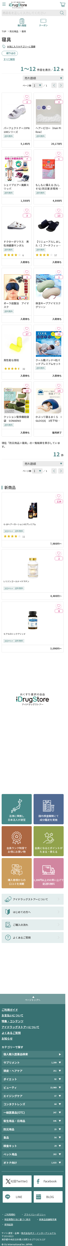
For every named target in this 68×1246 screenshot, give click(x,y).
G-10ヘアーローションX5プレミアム (20, 524)
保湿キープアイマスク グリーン (49, 305)
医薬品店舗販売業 (48, 1219)
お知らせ (7, 1038)
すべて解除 (9, 59)
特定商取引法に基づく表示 (17, 1219)
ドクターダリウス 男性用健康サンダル (16, 243)
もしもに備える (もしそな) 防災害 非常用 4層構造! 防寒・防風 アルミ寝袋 (48, 187)
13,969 (53, 1087)
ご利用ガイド (10, 1010)
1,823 (53, 1162)
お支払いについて (12, 1015)
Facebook (50, 1181)
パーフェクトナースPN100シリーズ (17, 129)
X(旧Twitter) (19, 1181)
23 (55, 1129)
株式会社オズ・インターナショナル (38, 1233)
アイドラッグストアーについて (20, 1027)
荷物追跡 (8, 1224)
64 (55, 1104)
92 (55, 1079)
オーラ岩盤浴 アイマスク (16, 305)
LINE (19, 1197)
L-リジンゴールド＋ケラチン (16, 581)
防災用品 (14, 31)
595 (54, 1120)
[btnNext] (61, 85)
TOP (4, 31)
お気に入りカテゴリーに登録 (21, 46)
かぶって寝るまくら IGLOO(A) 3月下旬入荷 (48, 418)
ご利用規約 (9, 1214)
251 (54, 1070)
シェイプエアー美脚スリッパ (16, 186)
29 (55, 1145)
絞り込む (11, 53)
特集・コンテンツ (12, 1021)
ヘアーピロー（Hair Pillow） (48, 129)
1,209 (53, 1062)
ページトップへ (32, 999)
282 (54, 1154)
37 (55, 1095)
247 (54, 1112)
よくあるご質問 (11, 1033)
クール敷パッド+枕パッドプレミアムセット (48, 362)
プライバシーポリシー (35, 1214)
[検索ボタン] (62, 13)
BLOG (50, 1197)
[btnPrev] (54, 85)
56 (55, 1137)
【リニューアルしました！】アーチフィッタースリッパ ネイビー (48, 243)
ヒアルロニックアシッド (15, 633)
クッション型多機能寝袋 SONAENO (16, 418)
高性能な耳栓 (11, 360)
